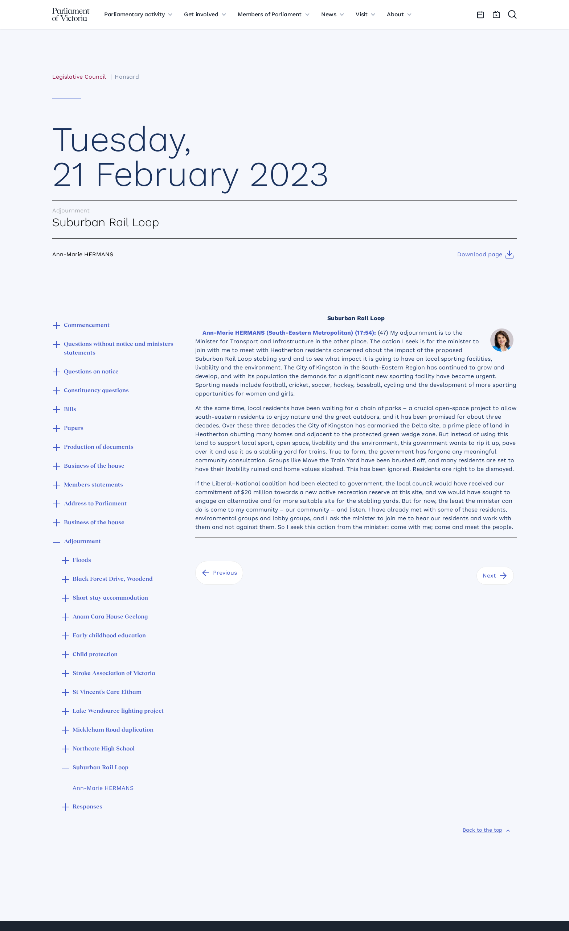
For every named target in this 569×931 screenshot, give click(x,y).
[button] (56, 326)
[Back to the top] (487, 830)
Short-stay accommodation (110, 598)
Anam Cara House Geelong (110, 617)
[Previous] (219, 573)
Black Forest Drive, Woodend (113, 579)
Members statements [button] (93, 485)
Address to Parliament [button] (95, 503)
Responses (87, 807)
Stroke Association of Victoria (114, 673)
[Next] (495, 576)
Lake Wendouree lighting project (118, 711)
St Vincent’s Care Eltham (107, 692)
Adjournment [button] (82, 541)
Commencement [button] (87, 325)
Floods (82, 560)
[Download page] (485, 254)
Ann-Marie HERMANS (103, 788)
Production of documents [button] (99, 447)
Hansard (127, 76)
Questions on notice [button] (91, 372)
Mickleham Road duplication (113, 730)
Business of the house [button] (94, 466)
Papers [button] (73, 428)
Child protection (95, 654)
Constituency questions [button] (96, 390)
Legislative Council (79, 76)
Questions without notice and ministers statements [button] (118, 349)
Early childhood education (109, 635)
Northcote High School (104, 749)
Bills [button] (70, 409)
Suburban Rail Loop (100, 767)
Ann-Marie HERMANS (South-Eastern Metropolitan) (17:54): (289, 332)
